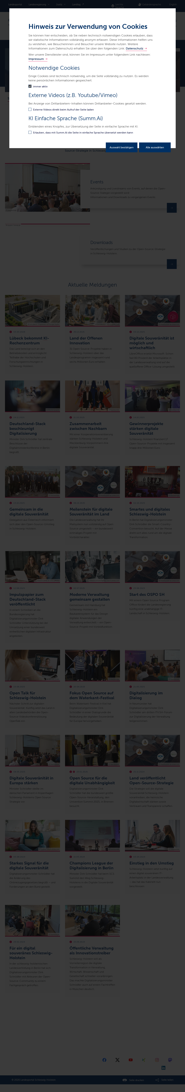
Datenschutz (134, 48)
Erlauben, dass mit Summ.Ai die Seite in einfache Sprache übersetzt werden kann (83, 132)
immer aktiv (40, 86)
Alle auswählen (155, 147)
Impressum (36, 59)
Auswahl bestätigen (122, 147)
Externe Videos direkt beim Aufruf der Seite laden (63, 109)
